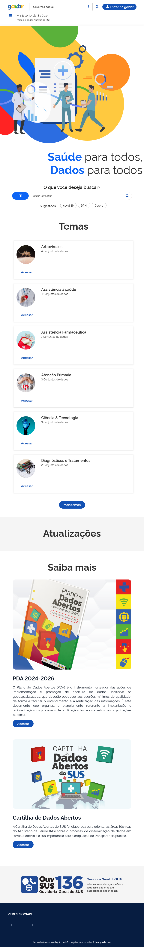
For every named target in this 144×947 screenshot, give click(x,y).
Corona (99, 206)
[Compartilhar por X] (22, 925)
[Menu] (11, 16)
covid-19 (68, 206)
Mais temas (72, 505)
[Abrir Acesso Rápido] (89, 7)
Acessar (27, 272)
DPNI (84, 206)
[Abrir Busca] (97, 7)
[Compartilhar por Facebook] (11, 925)
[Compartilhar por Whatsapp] (42, 925)
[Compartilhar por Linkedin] (32, 925)
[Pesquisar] (127, 196)
